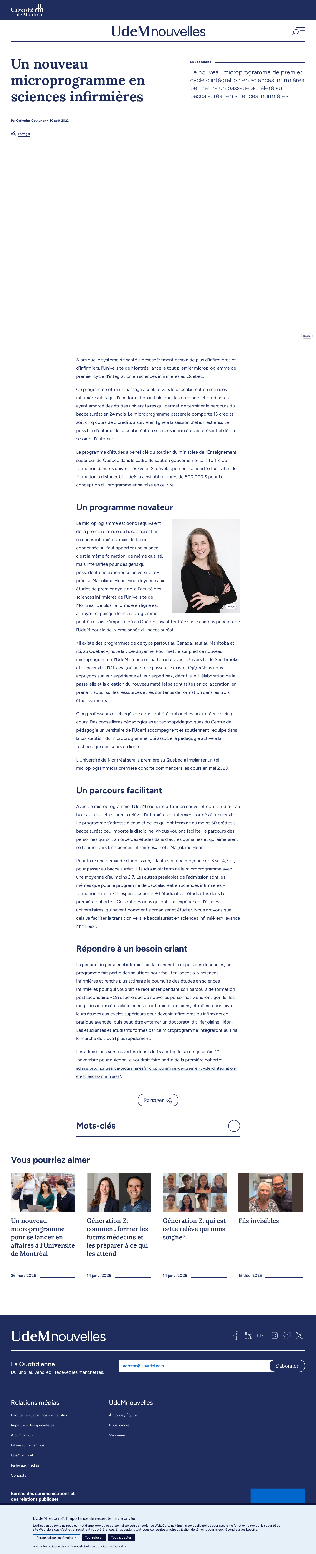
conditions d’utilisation (112, 1546)
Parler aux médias (25, 1476)
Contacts (18, 1486)
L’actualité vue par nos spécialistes (39, 1426)
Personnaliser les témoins (56, 1538)
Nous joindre (119, 1436)
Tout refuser (94, 1537)
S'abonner (287, 1377)
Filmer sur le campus (27, 1456)
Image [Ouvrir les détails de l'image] (307, 347)
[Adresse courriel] (194, 1377)
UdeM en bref (22, 1466)
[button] (298, 36)
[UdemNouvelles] (158, 36)
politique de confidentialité (67, 1546)
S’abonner (117, 1446)
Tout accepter (121, 1537)
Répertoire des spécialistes (32, 1436)
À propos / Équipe (123, 1426)
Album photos (22, 1446)
